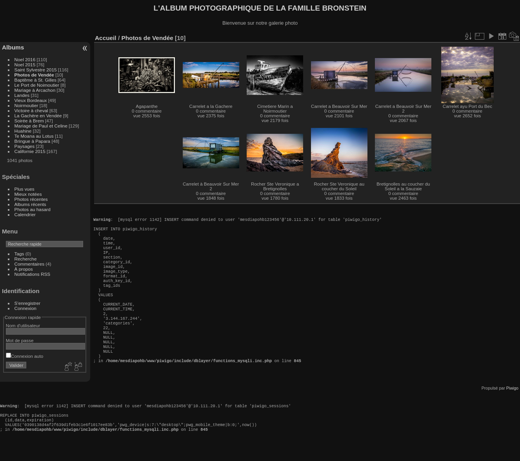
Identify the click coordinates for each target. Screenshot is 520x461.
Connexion (25, 308)
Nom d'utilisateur (23, 325)
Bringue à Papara (33, 141)
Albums (13, 47)
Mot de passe (20, 340)
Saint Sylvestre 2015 (36, 69)
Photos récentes (31, 199)
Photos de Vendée (34, 74)
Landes (22, 95)
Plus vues (25, 188)
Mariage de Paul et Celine (41, 125)
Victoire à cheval (31, 110)
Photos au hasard (33, 209)
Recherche (26, 258)
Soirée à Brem (29, 120)
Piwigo (512, 401)
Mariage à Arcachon (35, 90)
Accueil (105, 38)
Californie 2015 (30, 151)
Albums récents (30, 204)
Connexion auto (24, 356)
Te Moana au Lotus (34, 135)
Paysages (25, 146)
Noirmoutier (26, 105)
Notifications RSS (33, 274)
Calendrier (25, 214)
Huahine (23, 130)
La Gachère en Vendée (38, 115)
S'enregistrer (27, 303)
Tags (19, 253)
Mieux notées (28, 194)
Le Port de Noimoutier (37, 84)
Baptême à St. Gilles (35, 79)
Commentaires (30, 263)
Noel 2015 (25, 64)
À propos (24, 268)
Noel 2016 (25, 59)
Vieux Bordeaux (31, 100)
